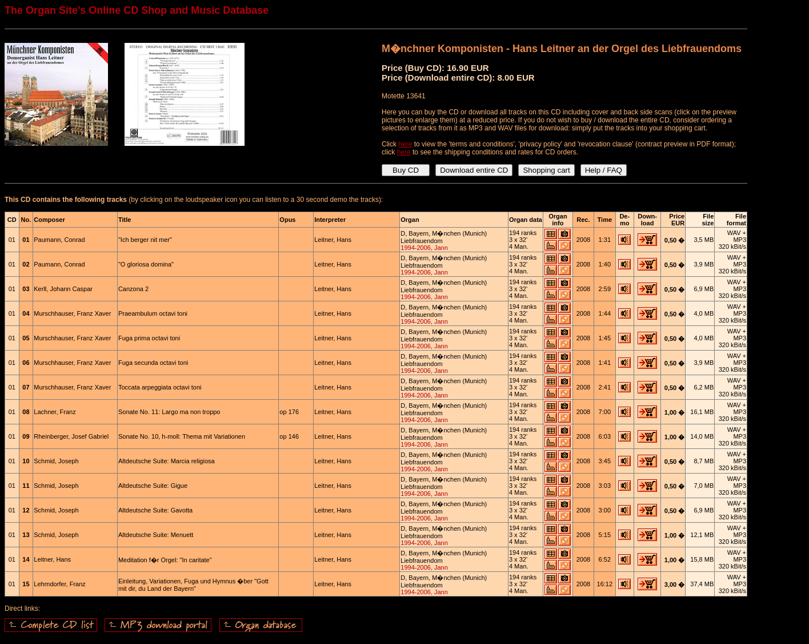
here (405, 144)
